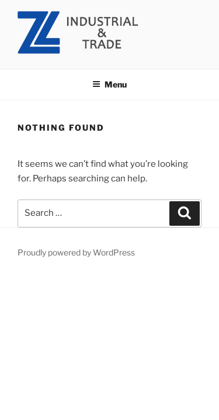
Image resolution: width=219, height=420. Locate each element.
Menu (109, 84)
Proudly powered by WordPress (76, 252)
